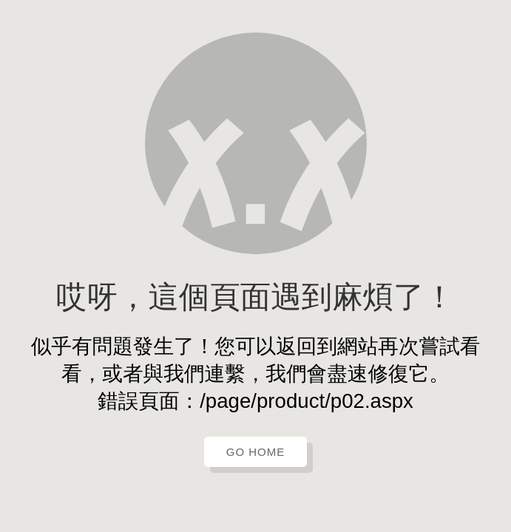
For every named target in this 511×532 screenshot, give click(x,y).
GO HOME (255, 452)
